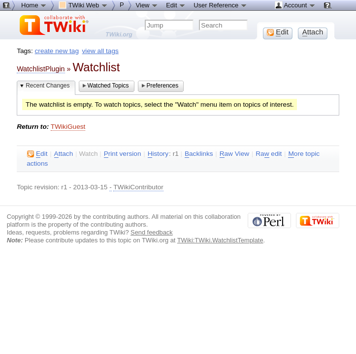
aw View (234, 154)
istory (158, 154)
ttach (63, 154)
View (147, 5)
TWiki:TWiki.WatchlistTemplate (220, 240)
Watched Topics (108, 85)
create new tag (57, 51)
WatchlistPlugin (41, 69)
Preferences (163, 85)
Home (34, 5)
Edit (176, 5)
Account (295, 5)
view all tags (100, 51)
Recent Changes (47, 85)
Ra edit (269, 154)
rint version (122, 154)
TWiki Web (83, 5)
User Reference (220, 5)
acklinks (199, 154)
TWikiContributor (138, 187)
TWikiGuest (68, 126)
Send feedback (151, 232)
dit (37, 154)
